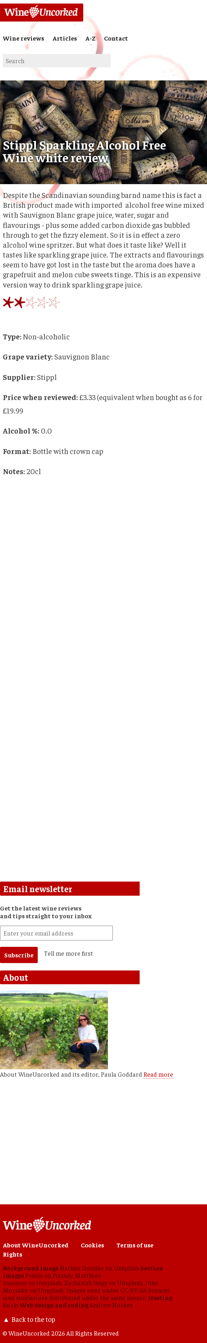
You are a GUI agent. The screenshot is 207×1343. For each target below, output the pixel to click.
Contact (116, 38)
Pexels (34, 1275)
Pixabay (63, 1275)
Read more (158, 1074)
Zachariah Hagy (85, 1283)
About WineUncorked (35, 1245)
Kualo (11, 1305)
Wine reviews (23, 38)
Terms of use (134, 1245)
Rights (12, 1254)
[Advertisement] (103, 821)
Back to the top (33, 1319)
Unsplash (126, 1268)
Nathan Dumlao (82, 1268)
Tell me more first (68, 953)
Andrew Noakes (111, 1305)
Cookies (92, 1245)
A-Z (90, 38)
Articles (65, 38)
